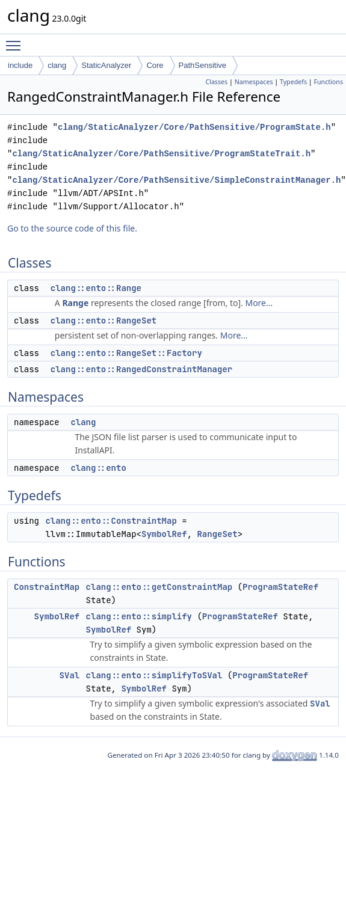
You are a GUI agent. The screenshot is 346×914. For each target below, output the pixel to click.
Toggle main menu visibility (16, 40)
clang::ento (98, 467)
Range (75, 302)
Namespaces (254, 82)
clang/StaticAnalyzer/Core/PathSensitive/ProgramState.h (194, 127)
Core (154, 65)
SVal (70, 675)
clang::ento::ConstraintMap (110, 520)
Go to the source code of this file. (72, 228)
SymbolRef (164, 534)
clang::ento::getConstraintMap (159, 586)
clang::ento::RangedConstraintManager (141, 369)
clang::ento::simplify (139, 616)
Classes (216, 82)
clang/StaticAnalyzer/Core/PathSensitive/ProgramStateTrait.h (161, 153)
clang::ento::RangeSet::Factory (126, 353)
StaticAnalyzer (106, 65)
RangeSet (217, 534)
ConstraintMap (46, 586)
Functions (328, 82)
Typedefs (293, 82)
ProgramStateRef (280, 586)
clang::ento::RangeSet (103, 320)
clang (57, 65)
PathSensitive (203, 65)
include (20, 65)
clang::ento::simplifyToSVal (154, 675)
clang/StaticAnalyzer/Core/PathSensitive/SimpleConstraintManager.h (176, 180)
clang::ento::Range (96, 288)
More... (259, 302)
